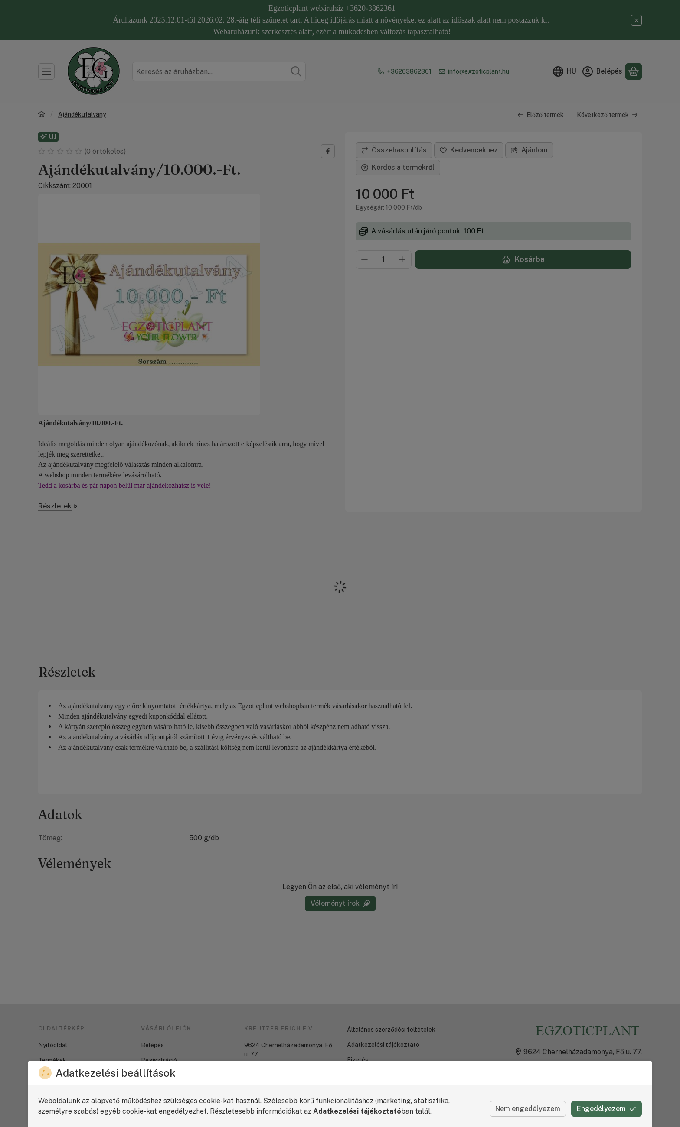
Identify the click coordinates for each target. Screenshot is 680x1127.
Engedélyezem (606, 1108)
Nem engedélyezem (527, 1108)
